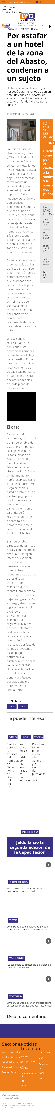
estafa (23, 706)
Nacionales (7, 1067)
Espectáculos (17, 1062)
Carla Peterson (24, 1067)
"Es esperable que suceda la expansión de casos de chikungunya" (29, 966)
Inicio (4, 1052)
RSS (40, 1078)
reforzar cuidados (16, 958)
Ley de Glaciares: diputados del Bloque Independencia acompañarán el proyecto (28, 928)
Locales (5, 1057)
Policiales (15, 1052)
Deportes (15, 1057)
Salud (14, 1072)
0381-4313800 (7, 1108)
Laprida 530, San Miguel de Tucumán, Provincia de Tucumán (17, 1104)
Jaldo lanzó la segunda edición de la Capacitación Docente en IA (30, 849)
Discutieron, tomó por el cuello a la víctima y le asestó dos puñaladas (39, 759)
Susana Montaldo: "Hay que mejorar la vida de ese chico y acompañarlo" (29, 890)
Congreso (13, 920)
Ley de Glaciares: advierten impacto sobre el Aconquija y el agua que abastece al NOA (29, 1004)
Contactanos (45, 1052)
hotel (11, 706)
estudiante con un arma (18, 882)
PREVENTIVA (38, 737)
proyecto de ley (15, 996)
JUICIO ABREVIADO (28, 737)
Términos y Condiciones (10, 1095)
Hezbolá (24, 1056)
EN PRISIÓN (13, 737)
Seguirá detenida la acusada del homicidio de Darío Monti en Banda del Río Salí (13, 765)
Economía (6, 1072)
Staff (41, 1058)
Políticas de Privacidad (11, 1098)
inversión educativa (30, 832)
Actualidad (7, 1062)
